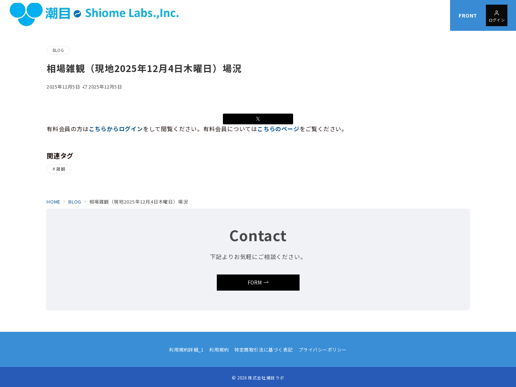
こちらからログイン (116, 128)
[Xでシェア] (258, 119)
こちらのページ (278, 128)
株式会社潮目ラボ (266, 378)
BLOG (58, 50)
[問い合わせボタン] (496, 15)
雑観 (60, 169)
